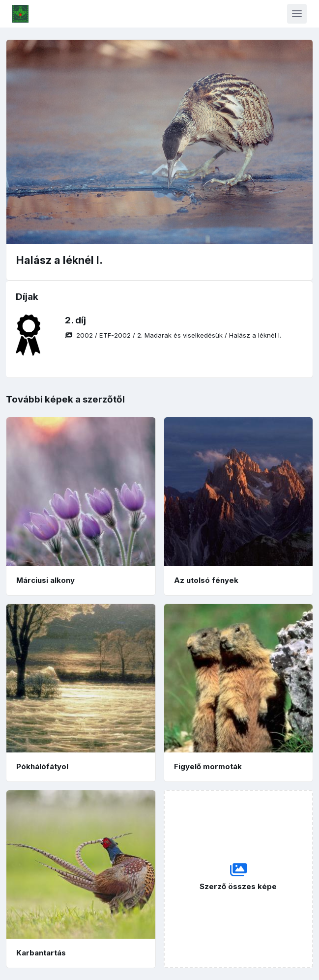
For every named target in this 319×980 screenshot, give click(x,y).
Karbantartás (41, 952)
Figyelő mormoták (208, 766)
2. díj (75, 320)
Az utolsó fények (206, 580)
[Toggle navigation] (297, 14)
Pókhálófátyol (42, 766)
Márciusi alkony (45, 580)
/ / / (173, 335)
